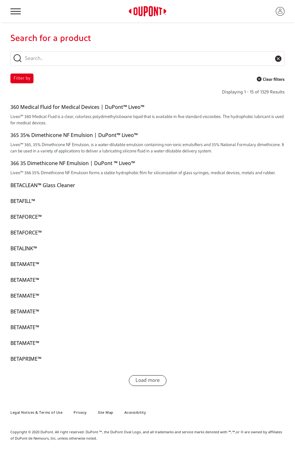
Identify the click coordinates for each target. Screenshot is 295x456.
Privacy (80, 412)
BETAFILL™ (22, 201)
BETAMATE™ (24, 264)
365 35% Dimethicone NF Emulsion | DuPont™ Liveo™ (74, 135)
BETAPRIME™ (25, 358)
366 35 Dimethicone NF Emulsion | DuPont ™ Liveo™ (72, 163)
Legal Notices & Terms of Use (36, 412)
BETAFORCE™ (26, 216)
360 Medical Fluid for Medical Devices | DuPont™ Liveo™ (77, 107)
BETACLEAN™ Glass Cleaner (42, 185)
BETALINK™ (23, 248)
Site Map (105, 412)
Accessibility (135, 412)
